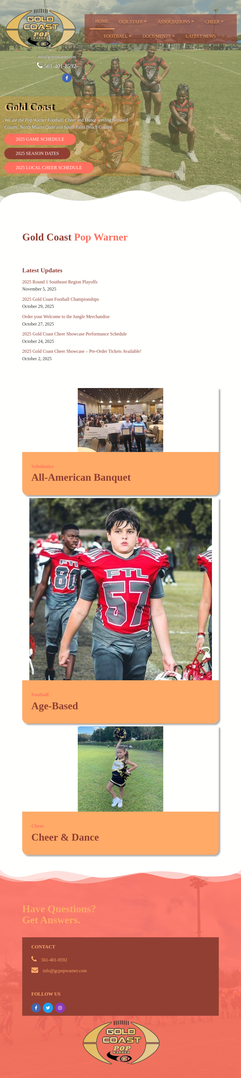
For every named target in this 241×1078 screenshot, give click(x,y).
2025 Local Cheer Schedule (49, 167)
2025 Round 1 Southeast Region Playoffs (59, 281)
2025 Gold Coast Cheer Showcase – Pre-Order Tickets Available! (81, 351)
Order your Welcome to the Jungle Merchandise (66, 316)
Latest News (201, 36)
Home (102, 21)
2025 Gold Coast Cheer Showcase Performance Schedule (74, 333)
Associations (176, 21)
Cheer (214, 21)
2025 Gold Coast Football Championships (60, 299)
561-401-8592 (60, 66)
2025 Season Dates (37, 153)
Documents (158, 36)
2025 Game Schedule (40, 139)
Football (118, 36)
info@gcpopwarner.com (57, 57)
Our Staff (133, 21)
